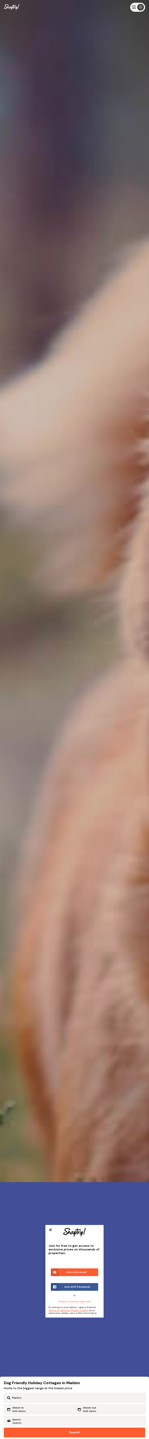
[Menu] (137, 7)
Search (74, 1432)
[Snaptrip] (11, 7)
